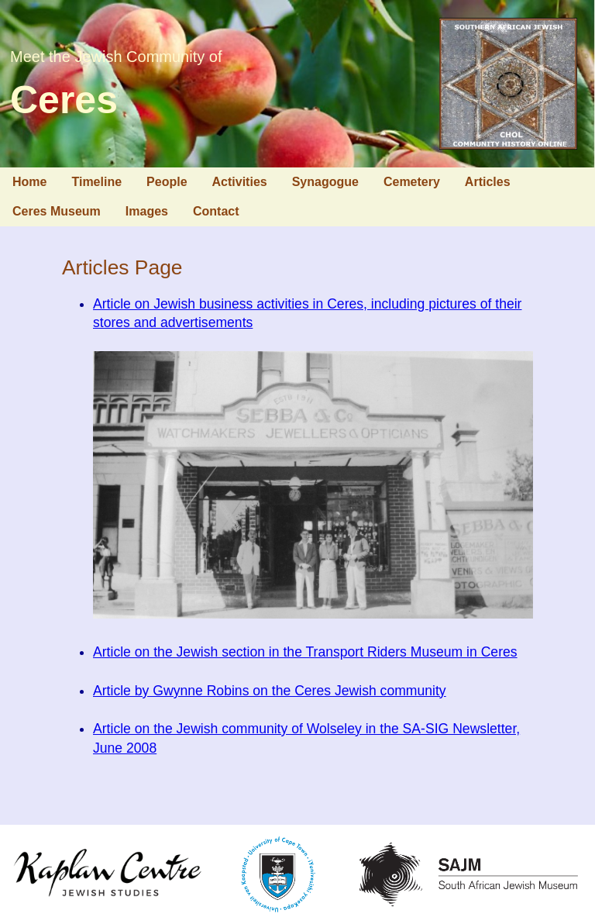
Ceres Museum (56, 211)
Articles (488, 181)
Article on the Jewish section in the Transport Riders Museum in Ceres (305, 652)
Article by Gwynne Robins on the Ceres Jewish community (269, 690)
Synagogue (325, 181)
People (166, 181)
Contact (216, 211)
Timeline (96, 181)
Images (147, 211)
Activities (239, 181)
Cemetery (411, 181)
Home (29, 181)
